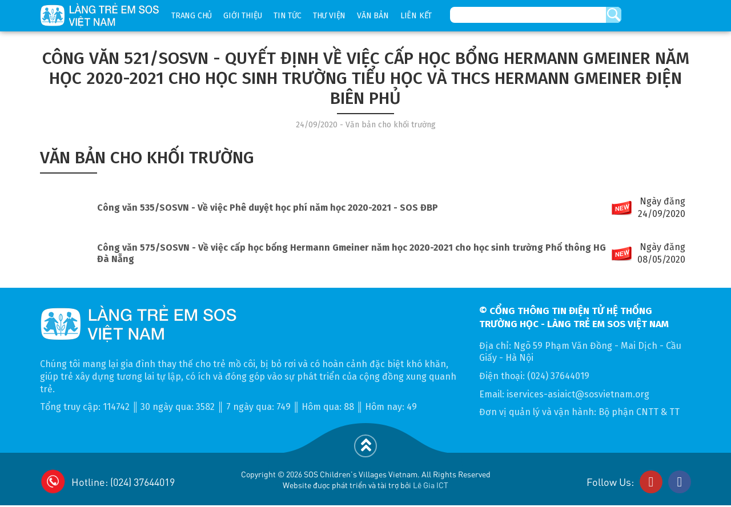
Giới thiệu (242, 16)
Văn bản (373, 16)
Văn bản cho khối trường (147, 157)
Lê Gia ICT (430, 485)
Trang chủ (191, 16)
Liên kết (416, 16)
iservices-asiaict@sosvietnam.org (578, 394)
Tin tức (288, 16)
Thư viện (329, 16)
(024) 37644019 (558, 376)
